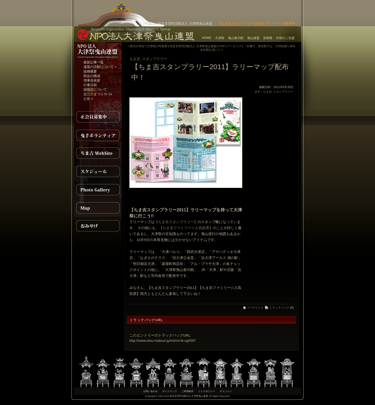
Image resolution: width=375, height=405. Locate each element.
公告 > (88, 99)
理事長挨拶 (91, 80)
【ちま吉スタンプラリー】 (176, 222)
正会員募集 (98, 117)
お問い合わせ (150, 391)
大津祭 (219, 38)
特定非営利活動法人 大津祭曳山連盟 (185, 23)
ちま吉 (134, 59)
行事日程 (90, 85)
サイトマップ (169, 391)
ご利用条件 (187, 391)
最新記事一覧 (93, 62)
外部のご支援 (285, 38)
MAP (98, 208)
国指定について (95, 89)
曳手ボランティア (98, 135)
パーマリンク (253, 307)
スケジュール (98, 171)
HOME (148, 23)
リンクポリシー (206, 391)
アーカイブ (234, 46)
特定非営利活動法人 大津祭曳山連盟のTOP (197, 46)
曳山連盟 (253, 38)
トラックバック (277, 307)
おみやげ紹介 (98, 226)
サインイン (226, 391)
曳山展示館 (235, 38)
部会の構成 (91, 76)
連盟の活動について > (99, 67)
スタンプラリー (154, 59)
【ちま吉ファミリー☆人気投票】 (186, 228)
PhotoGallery (98, 189)
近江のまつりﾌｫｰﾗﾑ (97, 94)
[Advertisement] (245, 7)
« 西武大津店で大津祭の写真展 (147, 46)
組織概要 (90, 71)
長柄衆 (267, 38)
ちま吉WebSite (98, 153)
